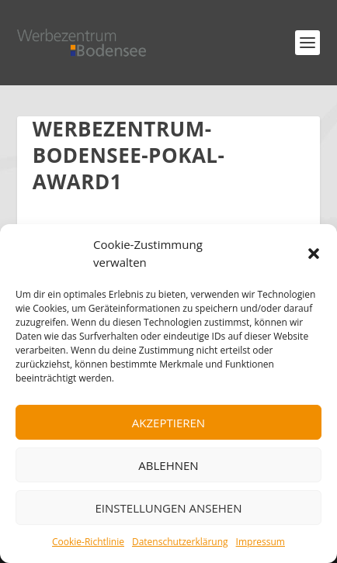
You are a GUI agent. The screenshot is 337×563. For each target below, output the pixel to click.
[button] (313, 253)
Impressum (260, 541)
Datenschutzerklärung (180, 541)
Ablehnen (168, 465)
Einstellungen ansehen (169, 508)
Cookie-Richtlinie (88, 541)
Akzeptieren (168, 422)
